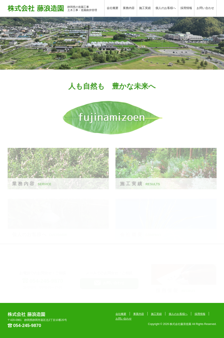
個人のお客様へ (165, 8)
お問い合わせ (205, 8)
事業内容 (138, 314)
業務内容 (129, 8)
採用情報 (186, 8)
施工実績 (145, 8)
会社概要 (112, 8)
